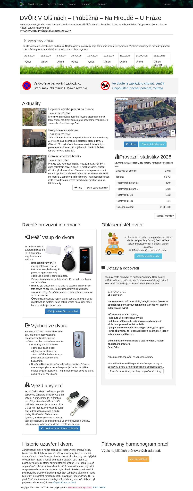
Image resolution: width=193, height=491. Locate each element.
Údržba (131, 144)
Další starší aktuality (97, 187)
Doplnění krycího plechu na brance (71, 109)
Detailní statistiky (165, 216)
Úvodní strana (35, 4)
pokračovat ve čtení (64, 482)
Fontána (72, 4)
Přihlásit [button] (168, 4)
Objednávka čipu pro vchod (62, 311)
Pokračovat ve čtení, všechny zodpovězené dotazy (135, 371)
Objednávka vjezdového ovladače (59, 428)
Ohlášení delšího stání (152, 144)
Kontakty (102, 4)
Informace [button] (87, 4)
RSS (78, 187)
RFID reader (99, 487)
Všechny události (138, 459)
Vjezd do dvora (55, 4)
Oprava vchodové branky (64, 156)
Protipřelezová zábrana (63, 130)
